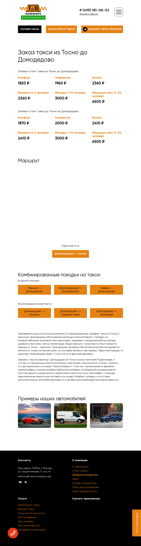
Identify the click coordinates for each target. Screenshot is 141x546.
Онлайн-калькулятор (84, 483)
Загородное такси (29, 505)
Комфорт (24, 77)
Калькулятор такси (61, 29)
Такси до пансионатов (31, 513)
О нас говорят (80, 471)
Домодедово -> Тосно (71, 254)
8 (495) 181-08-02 (94, 10)
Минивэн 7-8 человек (70, 92)
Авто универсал (27, 517)
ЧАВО (75, 479)
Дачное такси (26, 509)
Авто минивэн (25, 521)
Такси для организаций (85, 487)
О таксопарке (80, 467)
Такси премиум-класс (84, 491)
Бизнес (97, 77)
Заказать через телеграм (102, 29)
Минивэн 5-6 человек (33, 92)
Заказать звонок (88, 14)
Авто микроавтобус (29, 525)
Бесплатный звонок (33, 17)
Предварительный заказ (32, 530)
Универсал (62, 77)
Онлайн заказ (29, 29)
